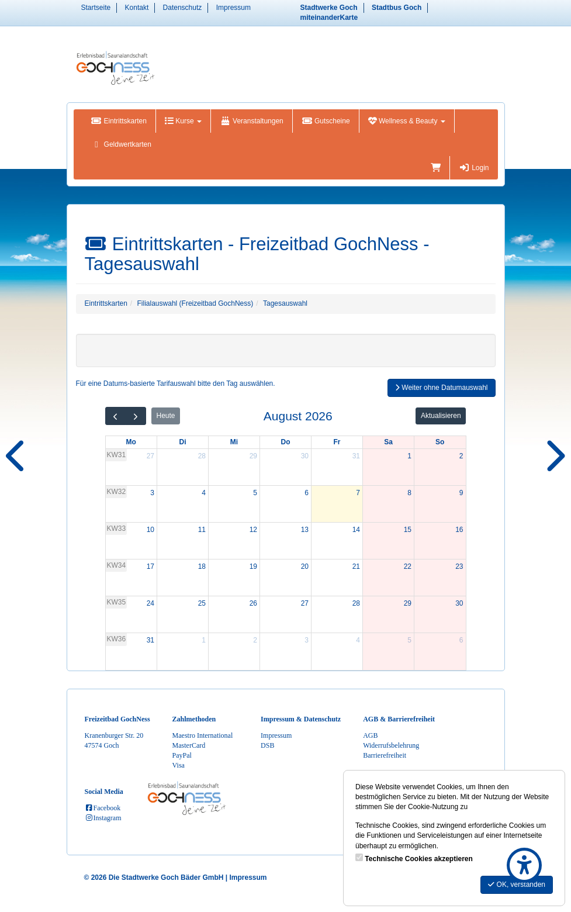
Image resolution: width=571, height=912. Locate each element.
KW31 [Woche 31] (116, 455)
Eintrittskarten (119, 121)
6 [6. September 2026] (461, 640)
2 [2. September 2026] (255, 640)
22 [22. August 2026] (407, 566)
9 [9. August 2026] (461, 493)
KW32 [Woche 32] (116, 492)
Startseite (96, 8)
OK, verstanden (516, 884)
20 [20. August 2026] (305, 566)
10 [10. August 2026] (150, 530)
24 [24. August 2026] (150, 603)
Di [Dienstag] (182, 442)
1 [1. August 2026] (409, 456)
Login (474, 168)
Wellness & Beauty (406, 121)
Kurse (183, 121)
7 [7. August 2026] (358, 493)
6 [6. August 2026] (306, 493)
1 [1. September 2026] (204, 640)
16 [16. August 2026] (459, 530)
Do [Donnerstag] (285, 442)
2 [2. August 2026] (461, 456)
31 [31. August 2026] (150, 640)
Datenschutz (182, 8)
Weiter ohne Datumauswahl (441, 388)
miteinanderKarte (329, 17)
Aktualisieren (441, 416)
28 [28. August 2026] (356, 603)
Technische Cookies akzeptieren (419, 859)
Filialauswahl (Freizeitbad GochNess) (195, 303)
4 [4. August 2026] (204, 493)
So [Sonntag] (439, 442)
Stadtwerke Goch (329, 8)
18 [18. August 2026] (202, 566)
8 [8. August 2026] (409, 493)
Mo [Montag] (131, 442)
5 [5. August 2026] (255, 493)
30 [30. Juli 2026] (305, 456)
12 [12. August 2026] (253, 530)
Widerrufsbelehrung (391, 745)
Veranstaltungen (251, 121)
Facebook (103, 808)
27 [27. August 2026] (305, 603)
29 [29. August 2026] (407, 603)
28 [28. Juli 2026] (202, 456)
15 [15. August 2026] (407, 530)
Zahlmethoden (194, 719)
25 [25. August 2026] (202, 603)
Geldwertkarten (121, 144)
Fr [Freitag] (337, 442)
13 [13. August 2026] (305, 530)
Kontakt (137, 8)
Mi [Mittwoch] (234, 442)
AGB (370, 735)
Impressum (233, 8)
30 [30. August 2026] (459, 603)
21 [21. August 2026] (356, 566)
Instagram (103, 818)
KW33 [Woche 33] (116, 528)
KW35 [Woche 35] (116, 602)
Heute (165, 416)
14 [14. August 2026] (356, 530)
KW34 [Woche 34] (116, 565)
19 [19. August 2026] (253, 566)
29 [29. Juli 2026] (253, 456)
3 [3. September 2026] (306, 640)
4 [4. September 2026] (358, 640)
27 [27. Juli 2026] (150, 456)
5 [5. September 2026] (409, 640)
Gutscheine (326, 121)
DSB (267, 745)
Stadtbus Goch (396, 8)
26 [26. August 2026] (253, 603)
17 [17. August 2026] (150, 566)
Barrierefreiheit (384, 755)
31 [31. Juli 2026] (356, 456)
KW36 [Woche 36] (116, 639)
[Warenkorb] (435, 167)
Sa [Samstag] (388, 442)
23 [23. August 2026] (459, 566)
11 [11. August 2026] (202, 530)
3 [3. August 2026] (152, 493)
